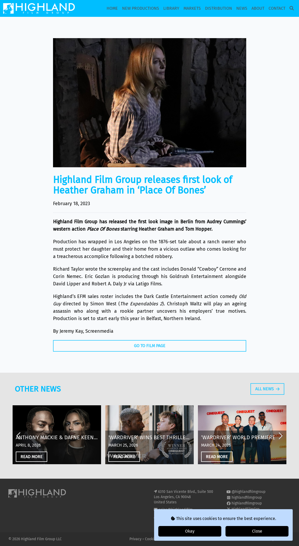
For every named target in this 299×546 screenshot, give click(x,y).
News (241, 8)
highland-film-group (248, 515)
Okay (190, 531)
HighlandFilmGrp (245, 509)
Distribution (218, 8)
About (257, 8)
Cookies (152, 539)
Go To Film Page (149, 345)
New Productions (140, 8)
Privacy (136, 539)
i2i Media (283, 539)
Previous (19, 445)
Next (280, 445)
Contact (277, 8)
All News (267, 398)
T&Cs (165, 539)
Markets (192, 8)
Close (257, 531)
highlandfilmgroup (247, 497)
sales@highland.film (176, 509)
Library (171, 8)
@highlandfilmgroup (248, 491)
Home (112, 8)
